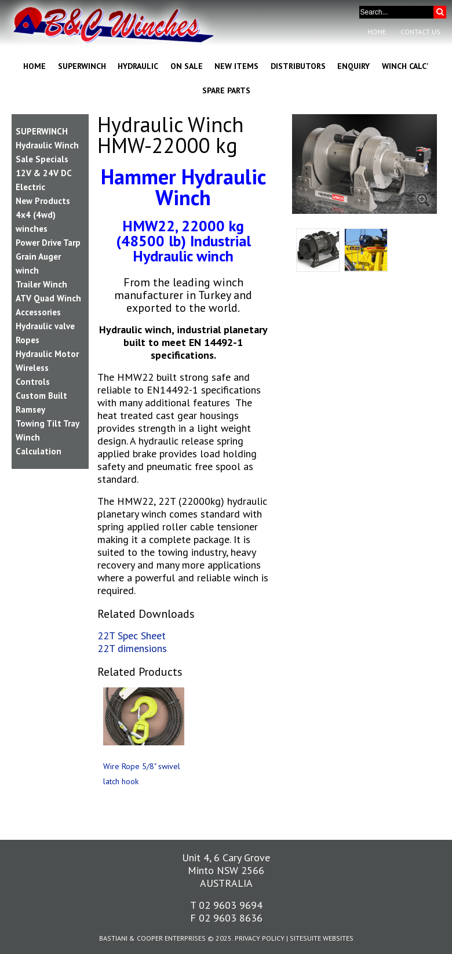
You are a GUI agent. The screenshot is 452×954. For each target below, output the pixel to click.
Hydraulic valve (45, 326)
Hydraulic (138, 66)
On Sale (186, 66)
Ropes (27, 339)
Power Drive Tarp (48, 242)
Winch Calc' (405, 66)
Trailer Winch (41, 284)
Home (376, 31)
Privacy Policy (260, 938)
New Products (43, 200)
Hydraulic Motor (47, 353)
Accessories (38, 312)
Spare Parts (226, 90)
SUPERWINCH (42, 131)
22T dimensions (132, 648)
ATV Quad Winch (48, 298)
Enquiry (353, 66)
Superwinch (82, 66)
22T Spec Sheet (131, 635)
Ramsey (30, 409)
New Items (236, 66)
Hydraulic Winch (47, 145)
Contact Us (420, 31)
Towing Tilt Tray (47, 423)
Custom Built (41, 395)
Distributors (298, 66)
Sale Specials (42, 159)
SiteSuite (305, 938)
